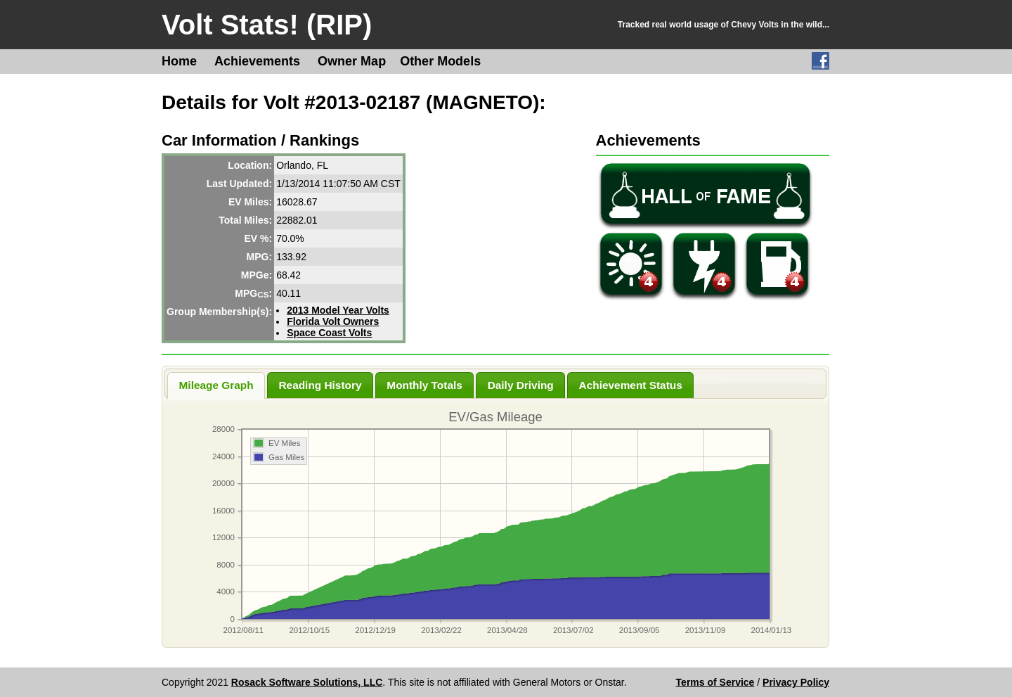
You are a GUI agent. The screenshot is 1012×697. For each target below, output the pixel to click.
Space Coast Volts (329, 332)
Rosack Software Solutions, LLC (306, 682)
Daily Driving (521, 385)
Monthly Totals (424, 385)
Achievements (257, 61)
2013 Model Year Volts (338, 310)
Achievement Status (630, 385)
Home (179, 61)
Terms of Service (715, 682)
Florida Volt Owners (333, 321)
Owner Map (352, 61)
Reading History (319, 385)
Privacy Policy (796, 682)
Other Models (440, 61)
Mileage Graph (216, 385)
